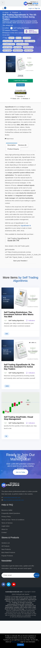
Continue (20, 644)
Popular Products (7, 556)
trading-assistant (18, 50)
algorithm (11, 38)
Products (15, 12)
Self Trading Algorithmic (21, 28)
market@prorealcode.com (11, 497)
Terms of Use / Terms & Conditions (12, 519)
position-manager (30, 41)
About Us (4, 529)
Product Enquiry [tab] (13, 149)
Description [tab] (12, 145)
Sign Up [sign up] (37, 8)
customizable (27, 38)
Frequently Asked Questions (10, 513)
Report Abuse (9, 138)
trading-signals (28, 50)
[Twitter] (9, 584)
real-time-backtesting (22, 44)
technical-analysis (28, 47)
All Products (5, 546)
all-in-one (18, 38)
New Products (6, 549)
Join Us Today (20, 472)
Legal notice (5, 526)
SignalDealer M (26, 225)
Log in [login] (30, 8)
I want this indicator (20, 80)
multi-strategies (18, 41)
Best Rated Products (8, 552)
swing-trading (17, 47)
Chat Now (20, 85)
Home (6, 12)
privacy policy (16, 642)
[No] (39, 641)
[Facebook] (3, 584)
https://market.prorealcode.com (13, 500)
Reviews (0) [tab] (22, 145)
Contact (4, 532)
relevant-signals (7, 47)
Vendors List (5, 543)
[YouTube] (14, 584)
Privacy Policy (6, 516)
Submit (36, 575)
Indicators (14, 30)
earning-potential (8, 41)
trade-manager (7, 50)
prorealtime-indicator (9, 44)
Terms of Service (7, 523)
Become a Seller (6, 510)
